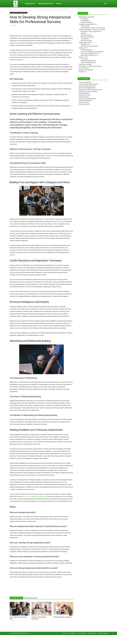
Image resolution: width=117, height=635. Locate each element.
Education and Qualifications (87, 99)
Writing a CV (82, 71)
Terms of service (81, 633)
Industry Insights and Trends (87, 86)
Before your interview (87, 37)
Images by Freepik (102, 633)
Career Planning (83, 97)
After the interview (86, 40)
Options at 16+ (83, 48)
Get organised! (85, 20)
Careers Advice (30, 3)
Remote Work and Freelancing (88, 91)
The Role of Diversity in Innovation (62, 617)
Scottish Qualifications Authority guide (92, 51)
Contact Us (66, 633)
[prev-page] (11, 622)
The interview (85, 39)
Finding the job (85, 44)
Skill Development (84, 93)
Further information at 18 (88, 62)
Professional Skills (84, 104)
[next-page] (14, 622)
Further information (87, 22)
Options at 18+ (83, 57)
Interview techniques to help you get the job (92, 29)
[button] (105, 4)
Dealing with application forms (88, 24)
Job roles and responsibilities (89, 46)
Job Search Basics (84, 102)
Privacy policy (92, 633)
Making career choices (85, 42)
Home (11, 10)
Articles (59, 3)
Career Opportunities (45, 3)
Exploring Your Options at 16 (89, 55)
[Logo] (16, 3)
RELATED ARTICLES (16, 598)
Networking (84, 19)
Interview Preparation (85, 100)
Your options (84, 59)
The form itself (85, 26)
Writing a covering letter (86, 70)
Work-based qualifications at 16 (90, 53)
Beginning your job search (86, 17)
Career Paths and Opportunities (88, 84)
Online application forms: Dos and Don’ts (93, 28)
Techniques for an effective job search (90, 66)
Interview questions (86, 35)
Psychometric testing (85, 64)
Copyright (73, 633)
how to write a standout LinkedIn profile (35, 496)
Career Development (85, 82)
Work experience (84, 68)
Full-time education (86, 50)
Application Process (84, 95)
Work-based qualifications (88, 61)
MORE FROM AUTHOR (30, 598)
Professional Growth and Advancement (24, 10)
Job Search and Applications (87, 88)
